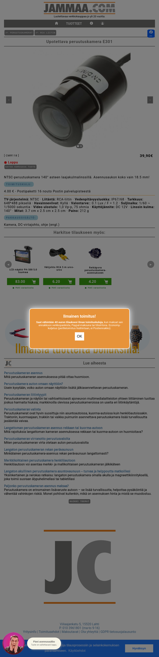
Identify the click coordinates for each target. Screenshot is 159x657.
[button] (44, 643)
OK (79, 336)
